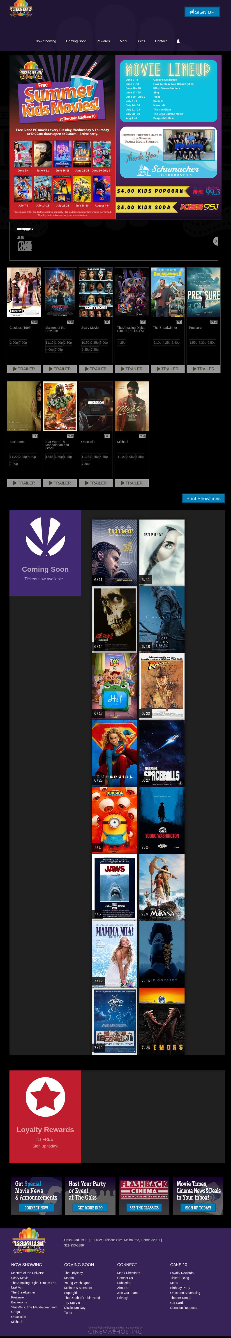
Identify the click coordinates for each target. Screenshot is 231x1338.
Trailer (24, 370)
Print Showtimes (203, 500)
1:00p (59, 344)
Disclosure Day (74, 1309)
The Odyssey (73, 1274)
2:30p (68, 344)
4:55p (104, 458)
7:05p (59, 351)
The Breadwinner (23, 1294)
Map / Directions (128, 1274)
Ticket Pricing (179, 1279)
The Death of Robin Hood (82, 1299)
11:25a (85, 458)
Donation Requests (183, 1309)
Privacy (122, 1299)
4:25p (121, 344)
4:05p (131, 458)
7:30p (86, 465)
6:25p (86, 351)
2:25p (95, 344)
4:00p (50, 351)
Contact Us (125, 1279)
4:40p (32, 458)
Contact (196, 43)
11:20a (14, 458)
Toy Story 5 (72, 1304)
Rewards (138, 43)
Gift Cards (177, 1304)
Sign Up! (202, 12)
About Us (123, 1289)
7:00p (23, 344)
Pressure (17, 1299)
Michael (16, 1323)
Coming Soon (112, 43)
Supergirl (70, 1294)
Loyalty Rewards (182, 1274)
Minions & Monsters (78, 1289)
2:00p (14, 344)
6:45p (68, 458)
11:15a (50, 344)
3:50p (59, 458)
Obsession (18, 1318)
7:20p (14, 465)
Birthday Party (180, 1289)
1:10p (121, 458)
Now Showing (81, 43)
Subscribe (124, 1284)
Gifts (176, 43)
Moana (69, 1279)
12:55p (50, 458)
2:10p (158, 344)
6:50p (211, 344)
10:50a (85, 344)
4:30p (202, 344)
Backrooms (19, 1304)
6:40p (176, 344)
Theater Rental (180, 1299)
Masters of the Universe (28, 1274)
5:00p (104, 344)
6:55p (140, 458)
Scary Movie (20, 1279)
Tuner (68, 1314)
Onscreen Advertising (185, 1294)
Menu (159, 43)
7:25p (95, 351)
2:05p (23, 458)
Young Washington (77, 1284)
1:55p (193, 344)
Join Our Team (127, 1294)
